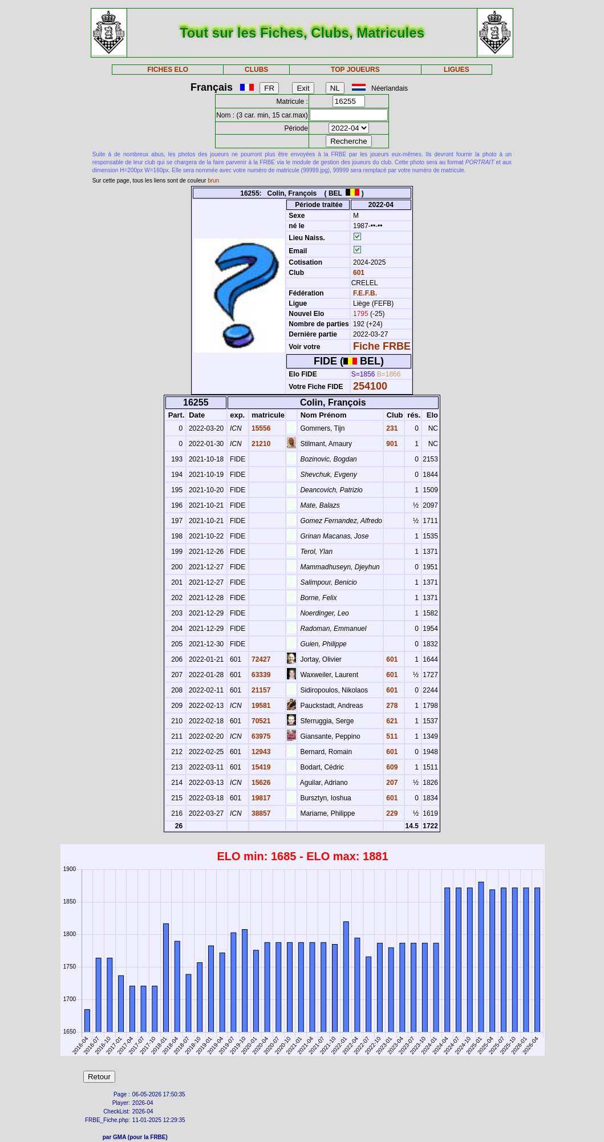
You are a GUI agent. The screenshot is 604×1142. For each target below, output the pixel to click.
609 (391, 767)
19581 (260, 706)
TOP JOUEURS (355, 70)
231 (391, 428)
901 (391, 444)
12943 (260, 752)
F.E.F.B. (365, 293)
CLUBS (256, 70)
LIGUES (456, 70)
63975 (260, 736)
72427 (260, 659)
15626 (260, 783)
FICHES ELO (167, 70)
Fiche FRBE (382, 346)
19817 (260, 798)
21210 (260, 444)
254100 (370, 386)
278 (391, 706)
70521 (260, 721)
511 (391, 736)
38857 (260, 813)
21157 (260, 690)
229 (391, 813)
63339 (260, 675)
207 (391, 783)
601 (357, 273)
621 (391, 721)
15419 (260, 767)
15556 (260, 428)
